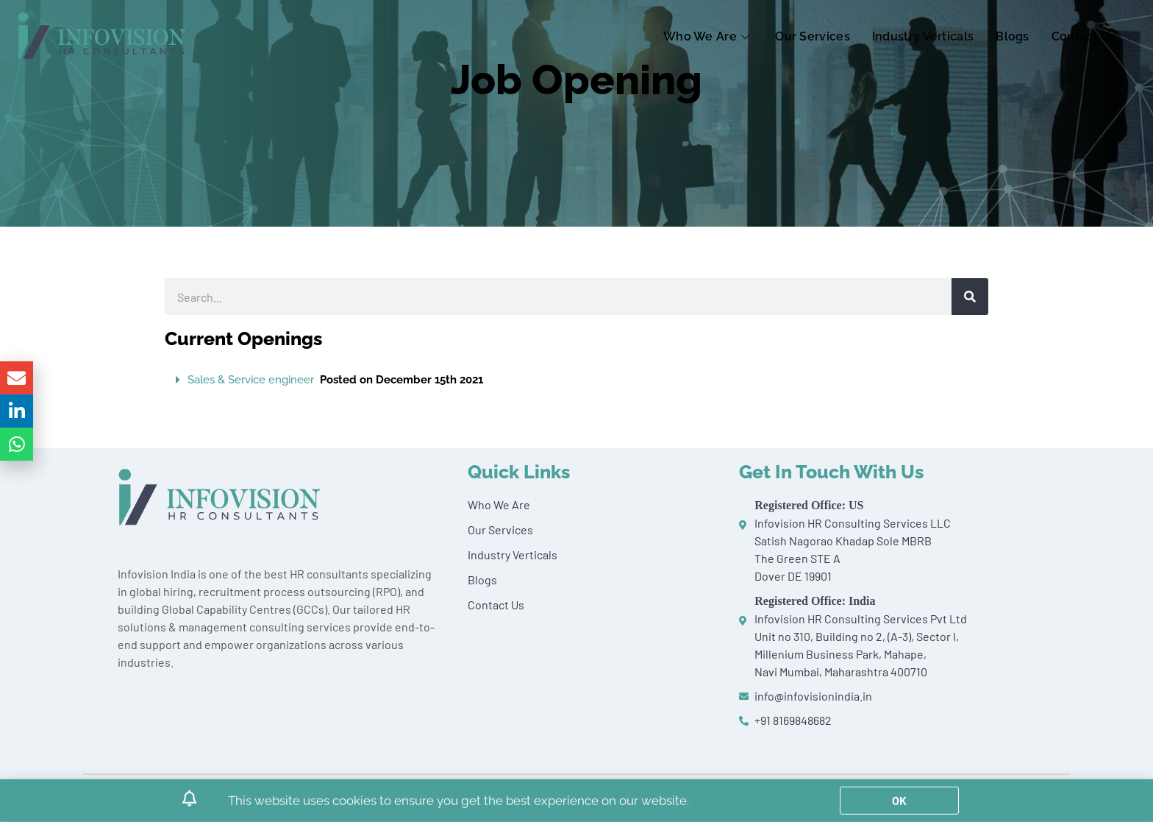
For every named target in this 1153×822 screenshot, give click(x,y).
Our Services (812, 36)
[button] (576, 380)
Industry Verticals (923, 36)
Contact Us (1084, 36)
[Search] (970, 296)
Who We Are (708, 36)
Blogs (1012, 36)
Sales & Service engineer (335, 379)
